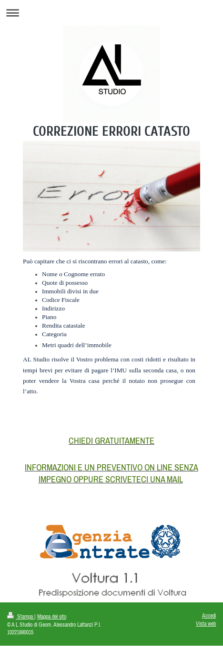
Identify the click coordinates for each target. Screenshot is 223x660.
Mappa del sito (51, 616)
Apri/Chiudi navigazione (111, 12)
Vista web (206, 623)
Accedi (209, 615)
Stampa (20, 616)
